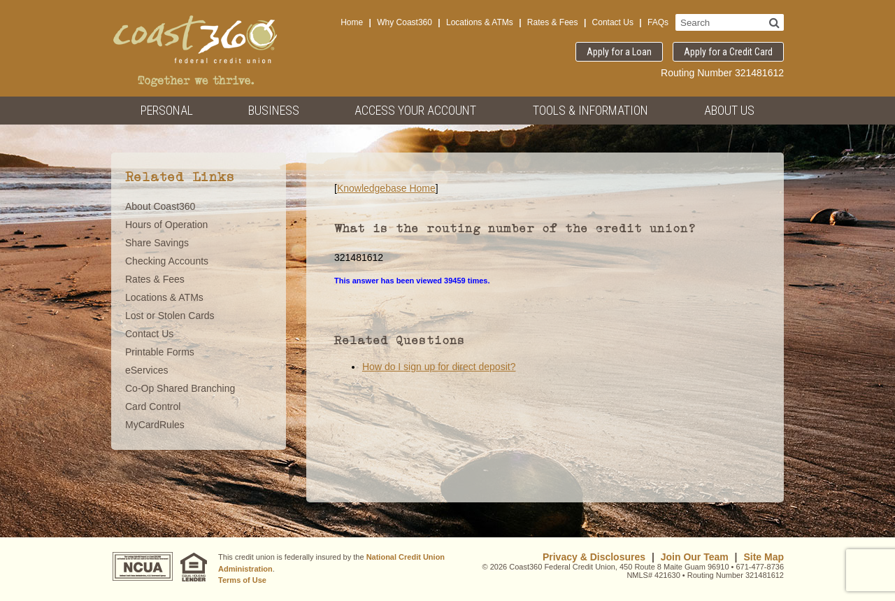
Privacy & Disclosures (594, 557)
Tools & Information (590, 110)
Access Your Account (415, 110)
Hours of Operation (166, 224)
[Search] (774, 22)
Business (273, 110)
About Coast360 (160, 206)
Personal (167, 110)
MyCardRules (155, 424)
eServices (146, 370)
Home (352, 22)
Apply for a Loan (619, 51)
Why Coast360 (404, 22)
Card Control (152, 406)
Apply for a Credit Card (728, 51)
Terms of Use (242, 580)
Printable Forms (159, 352)
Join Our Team (695, 557)
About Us (729, 110)
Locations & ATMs (479, 22)
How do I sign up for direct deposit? (438, 366)
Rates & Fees (552, 22)
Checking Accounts (166, 261)
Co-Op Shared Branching (180, 388)
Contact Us (612, 22)
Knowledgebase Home (386, 188)
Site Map (763, 557)
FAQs (657, 22)
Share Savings (157, 242)
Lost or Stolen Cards (170, 315)
